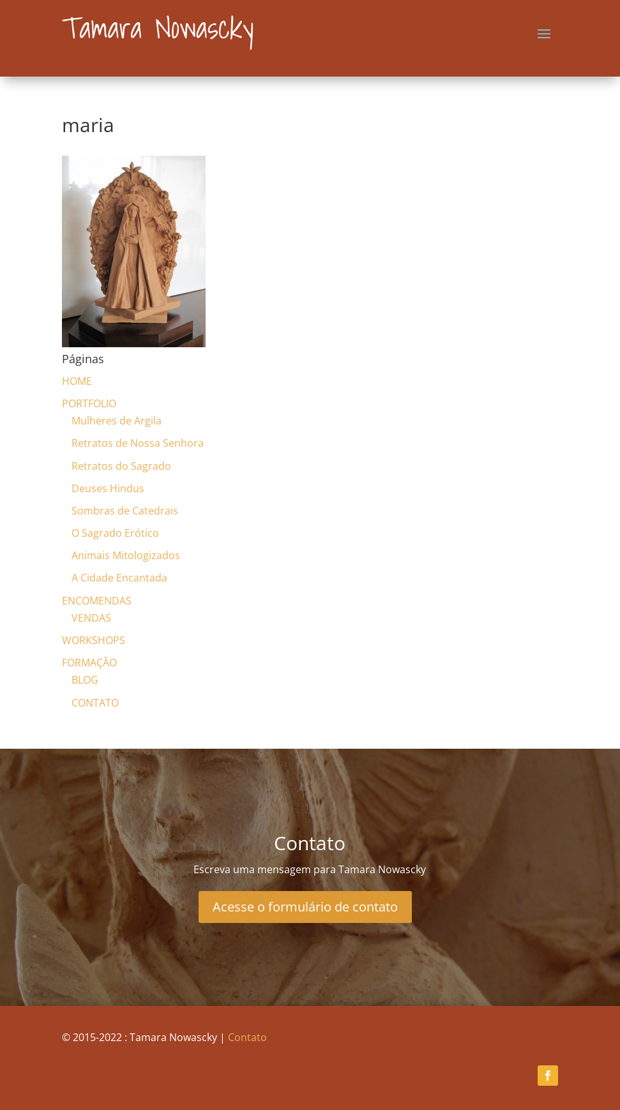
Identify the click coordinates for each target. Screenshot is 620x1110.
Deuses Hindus (108, 488)
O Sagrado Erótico (115, 533)
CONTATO (95, 703)
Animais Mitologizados (126, 555)
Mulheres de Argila (117, 421)
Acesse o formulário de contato (305, 906)
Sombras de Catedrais (125, 511)
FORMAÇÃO (89, 663)
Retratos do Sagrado (121, 466)
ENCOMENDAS (97, 601)
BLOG (85, 680)
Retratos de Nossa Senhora (138, 443)
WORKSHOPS (93, 640)
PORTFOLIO (89, 403)
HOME (77, 381)
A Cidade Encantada (119, 578)
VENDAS (91, 618)
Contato (247, 1037)
